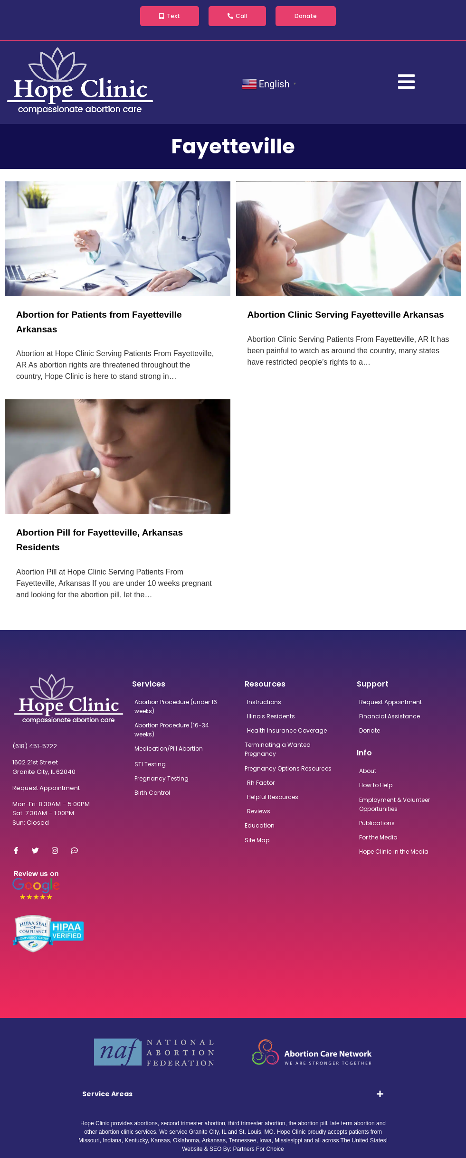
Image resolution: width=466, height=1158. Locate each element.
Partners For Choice (258, 1149)
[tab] (233, 1094)
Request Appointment (46, 787)
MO (268, 1132)
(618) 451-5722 (34, 746)
